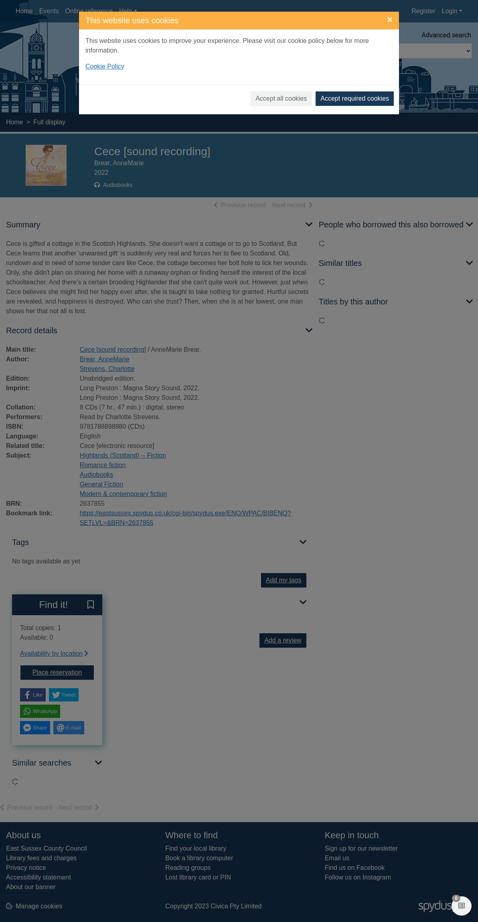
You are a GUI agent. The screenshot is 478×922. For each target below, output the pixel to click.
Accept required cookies (354, 98)
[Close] (390, 19)
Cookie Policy (104, 66)
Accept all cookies (281, 98)
